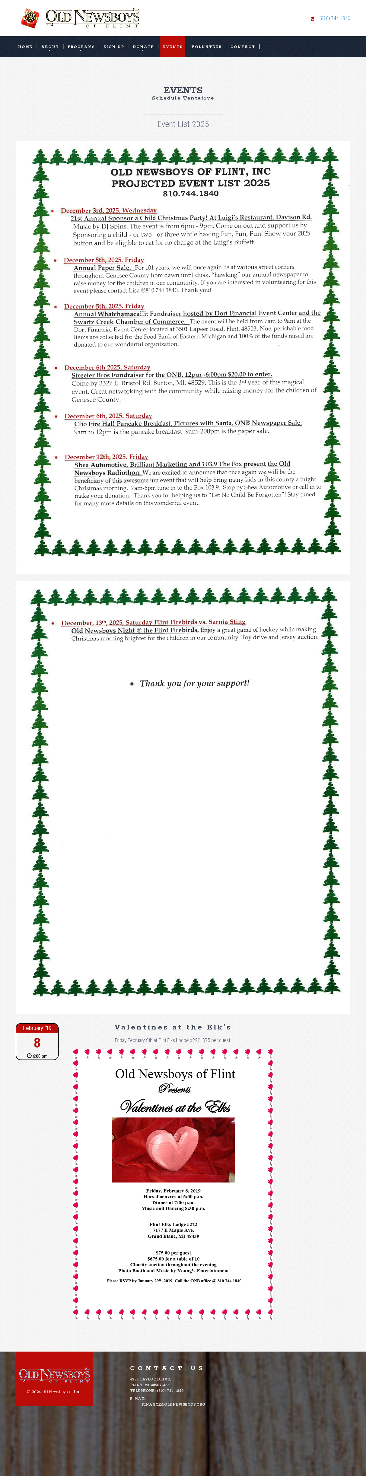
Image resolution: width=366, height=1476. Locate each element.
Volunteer (206, 47)
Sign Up (114, 47)
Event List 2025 (183, 124)
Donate (143, 47)
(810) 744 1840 (334, 18)
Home (25, 47)
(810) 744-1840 (170, 1391)
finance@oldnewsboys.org (173, 1404)
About (50, 47)
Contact (242, 47)
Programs (81, 47)
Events (173, 47)
